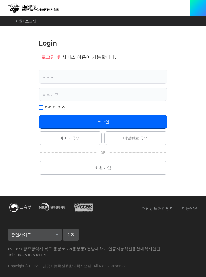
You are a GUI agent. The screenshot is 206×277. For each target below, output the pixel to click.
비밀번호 (51, 94)
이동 (70, 234)
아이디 (49, 76)
